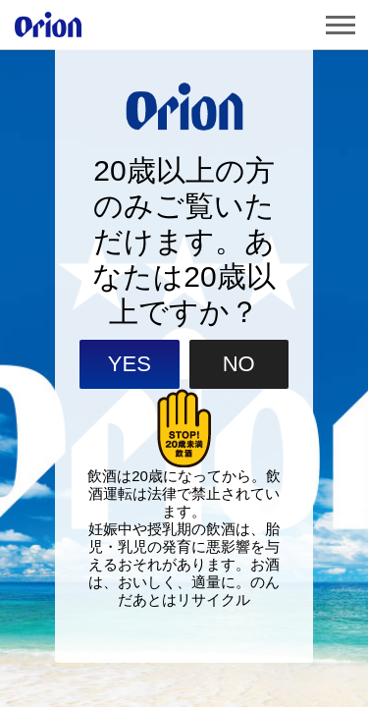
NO (239, 386)
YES (129, 386)
